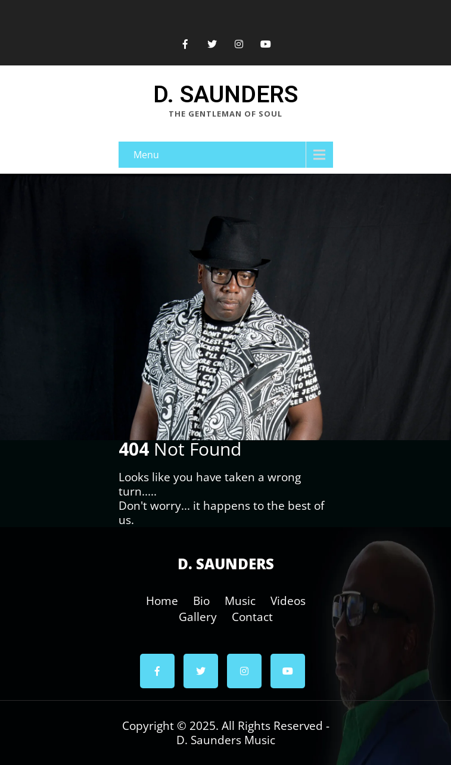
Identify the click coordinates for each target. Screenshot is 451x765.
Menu (146, 154)
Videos (288, 598)
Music (240, 598)
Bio (201, 598)
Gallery (198, 614)
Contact (252, 614)
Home (162, 598)
